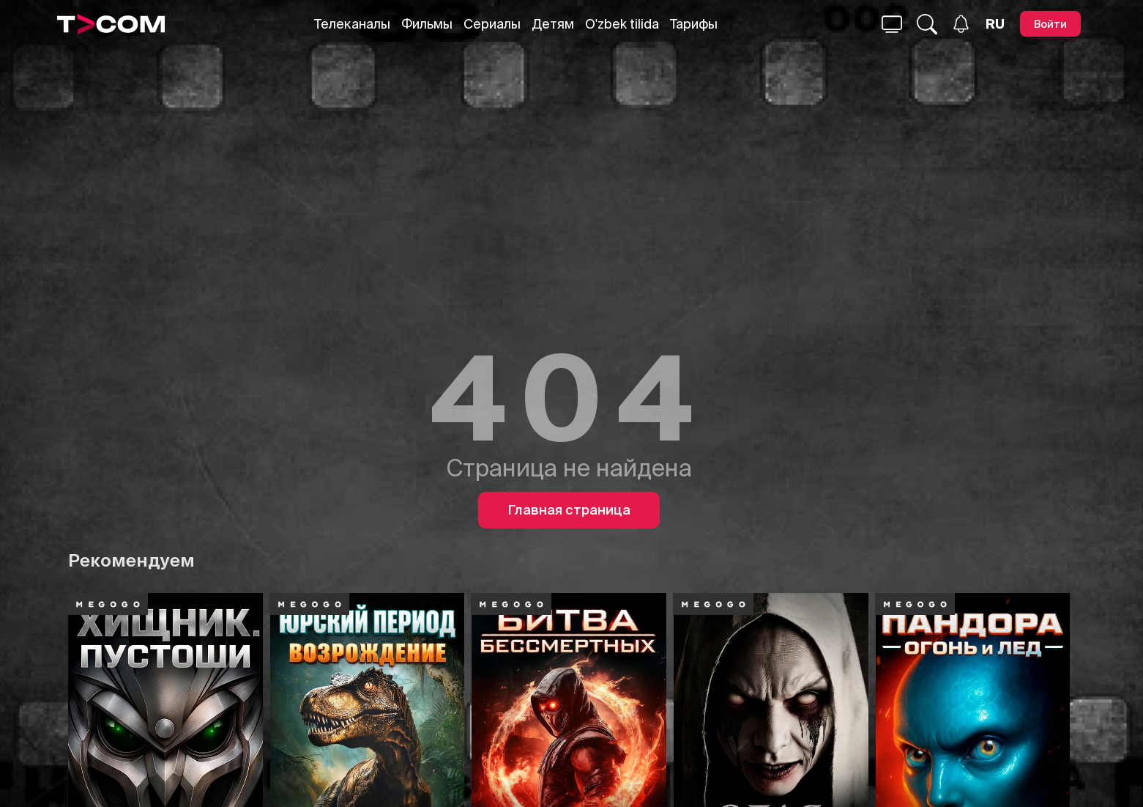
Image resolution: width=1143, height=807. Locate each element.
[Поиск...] (892, 24)
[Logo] (111, 24)
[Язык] (995, 24)
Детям (553, 24)
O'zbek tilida (622, 24)
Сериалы (492, 24)
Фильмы (427, 24)
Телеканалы (352, 24)
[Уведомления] (961, 24)
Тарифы (694, 24)
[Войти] (1050, 24)
